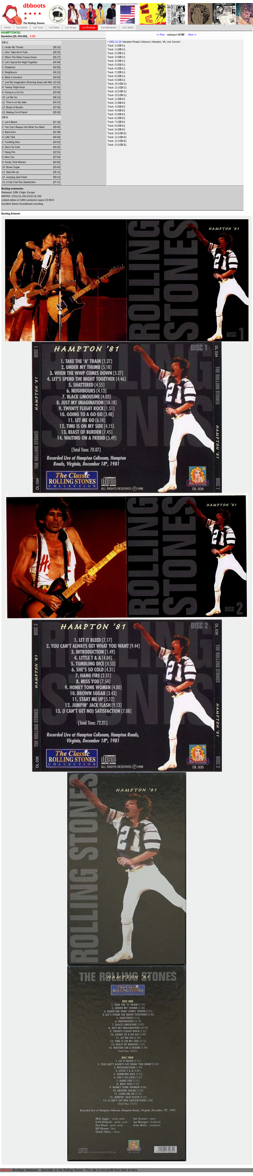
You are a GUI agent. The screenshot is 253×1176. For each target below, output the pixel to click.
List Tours (38, 27)
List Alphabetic (109, 27)
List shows (21, 27)
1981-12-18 (115, 42)
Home (7, 27)
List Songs (70, 27)
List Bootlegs (88, 27)
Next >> (190, 34)
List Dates (54, 27)
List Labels (127, 27)
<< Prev (160, 34)
